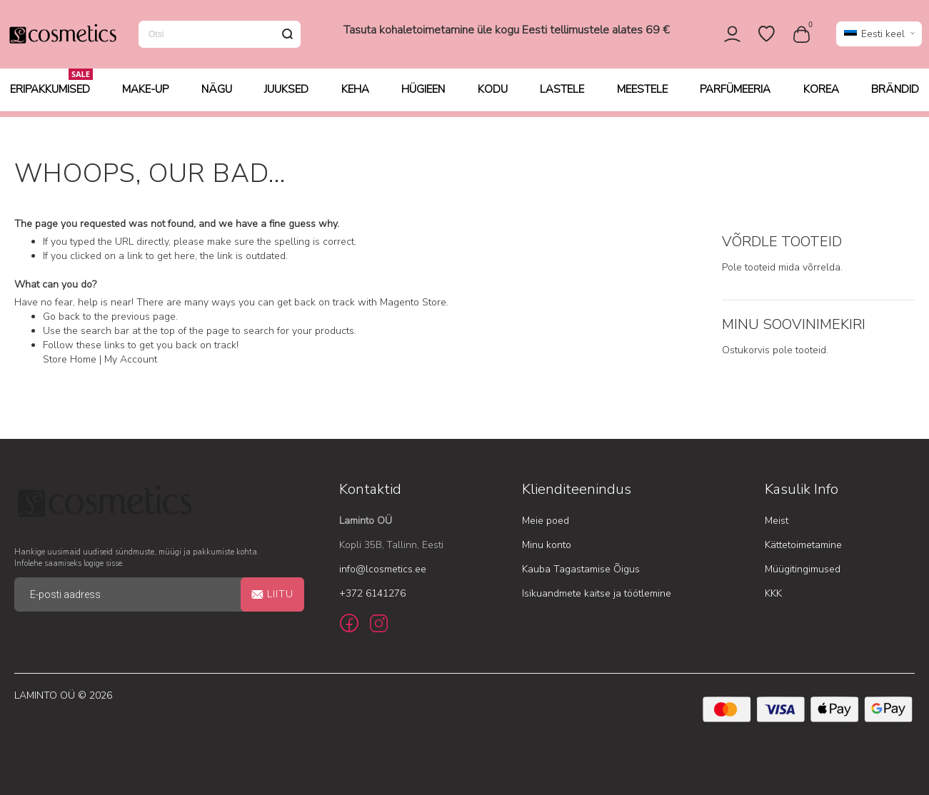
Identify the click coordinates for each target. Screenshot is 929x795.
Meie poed (545, 520)
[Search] (287, 37)
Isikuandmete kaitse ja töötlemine (596, 593)
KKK (773, 593)
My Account (130, 360)
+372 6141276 (372, 593)
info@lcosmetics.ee (382, 569)
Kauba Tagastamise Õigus (581, 569)
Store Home (69, 360)
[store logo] (62, 37)
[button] (879, 37)
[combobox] (220, 37)
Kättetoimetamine (803, 545)
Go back (61, 317)
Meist (776, 520)
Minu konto (546, 545)
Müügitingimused (802, 569)
